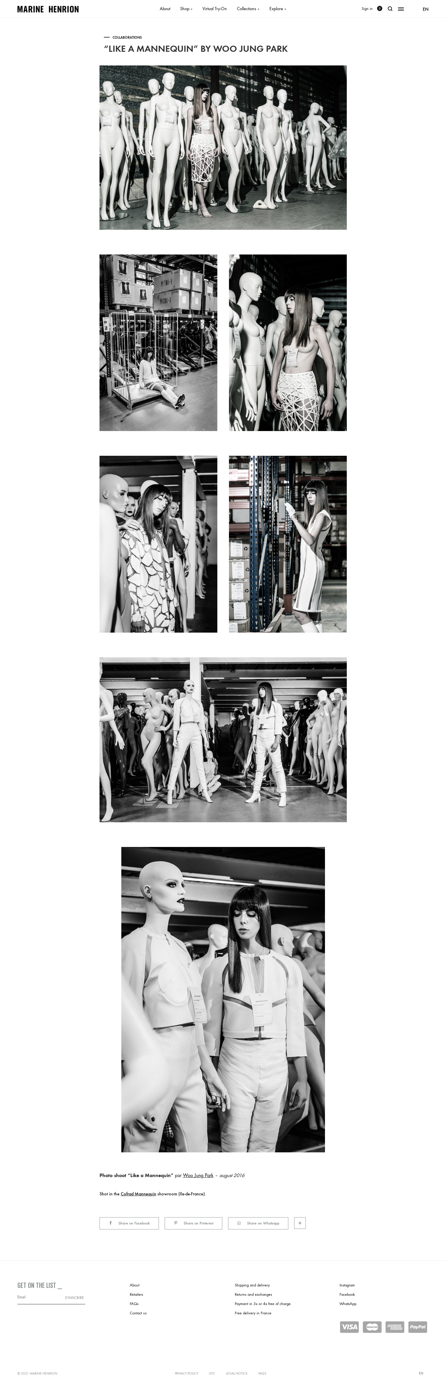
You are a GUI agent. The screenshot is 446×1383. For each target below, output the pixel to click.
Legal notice (237, 1373)
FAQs (134, 1303)
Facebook (347, 1294)
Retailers (136, 1294)
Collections (248, 8)
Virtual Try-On (214, 8)
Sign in (367, 8)
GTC (212, 1373)
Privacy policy (186, 1373)
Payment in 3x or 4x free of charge (263, 1303)
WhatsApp (348, 1303)
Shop (186, 8)
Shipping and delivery (252, 1285)
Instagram (347, 1285)
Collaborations (127, 37)
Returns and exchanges (253, 1294)
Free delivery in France (253, 1313)
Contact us (138, 1313)
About (165, 8)
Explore (277, 8)
